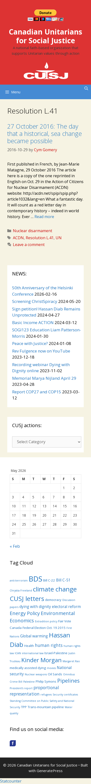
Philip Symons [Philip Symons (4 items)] (46, 681)
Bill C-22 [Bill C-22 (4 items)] (49, 580)
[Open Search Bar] (86, 88)
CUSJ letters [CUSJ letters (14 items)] (27, 598)
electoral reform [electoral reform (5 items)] (66, 606)
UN (59, 237)
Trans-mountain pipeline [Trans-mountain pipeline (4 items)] (46, 707)
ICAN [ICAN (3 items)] (18, 653)
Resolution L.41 (40, 237)
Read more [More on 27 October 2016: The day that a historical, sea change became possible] (44, 216)
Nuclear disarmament (32, 230)
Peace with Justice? (30, 343)
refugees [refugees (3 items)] (46, 694)
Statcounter (11, 781)
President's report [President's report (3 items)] (21, 688)
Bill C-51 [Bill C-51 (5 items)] (63, 580)
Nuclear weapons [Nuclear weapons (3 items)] (36, 674)
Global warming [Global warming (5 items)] (34, 636)
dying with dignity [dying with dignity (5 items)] (35, 606)
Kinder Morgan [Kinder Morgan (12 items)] (41, 660)
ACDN (18, 237)
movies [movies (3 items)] (51, 668)
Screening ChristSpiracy (34, 301)
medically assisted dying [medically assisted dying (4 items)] (28, 668)
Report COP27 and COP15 (36, 392)
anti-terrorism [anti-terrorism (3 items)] (19, 580)
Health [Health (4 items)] (29, 645)
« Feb (15, 546)
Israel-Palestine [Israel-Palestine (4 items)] (55, 653)
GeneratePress (50, 770)
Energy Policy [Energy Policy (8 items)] (25, 613)
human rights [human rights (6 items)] (49, 645)
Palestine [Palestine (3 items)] (29, 681)
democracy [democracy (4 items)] (53, 600)
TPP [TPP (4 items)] (24, 707)
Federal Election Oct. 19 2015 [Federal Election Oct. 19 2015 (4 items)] (44, 627)
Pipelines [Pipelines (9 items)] (68, 680)
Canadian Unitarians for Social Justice (45, 36)
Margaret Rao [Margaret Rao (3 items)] (71, 661)
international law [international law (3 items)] (32, 653)
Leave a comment (29, 244)
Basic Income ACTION (33, 322)
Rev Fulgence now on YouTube (41, 351)
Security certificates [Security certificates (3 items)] (65, 694)
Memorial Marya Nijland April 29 (44, 378)
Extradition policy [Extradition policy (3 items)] (46, 621)
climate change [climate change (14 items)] (55, 589)
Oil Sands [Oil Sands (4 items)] (55, 674)
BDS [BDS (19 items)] (35, 579)
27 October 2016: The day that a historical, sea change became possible (44, 133)
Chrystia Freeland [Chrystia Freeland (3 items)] (21, 590)
